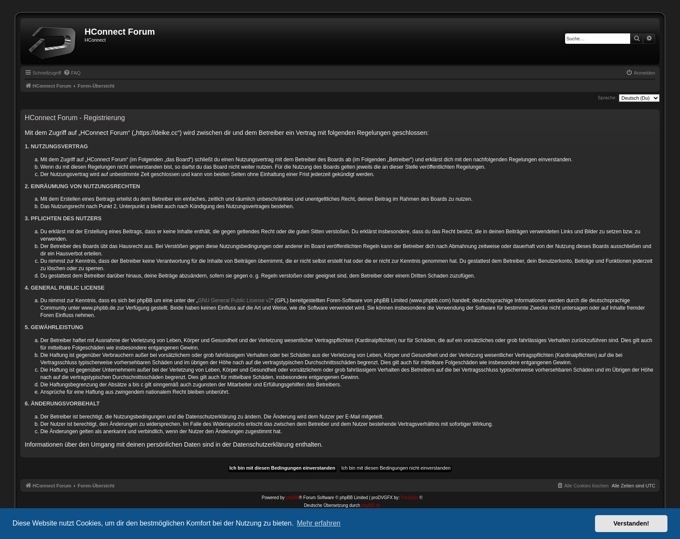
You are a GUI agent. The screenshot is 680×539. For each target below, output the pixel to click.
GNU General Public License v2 (234, 300)
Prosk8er (409, 497)
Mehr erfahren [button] (318, 523)
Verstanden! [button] (631, 523)
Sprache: (607, 97)
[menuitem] (72, 73)
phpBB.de (370, 505)
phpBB (292, 497)
